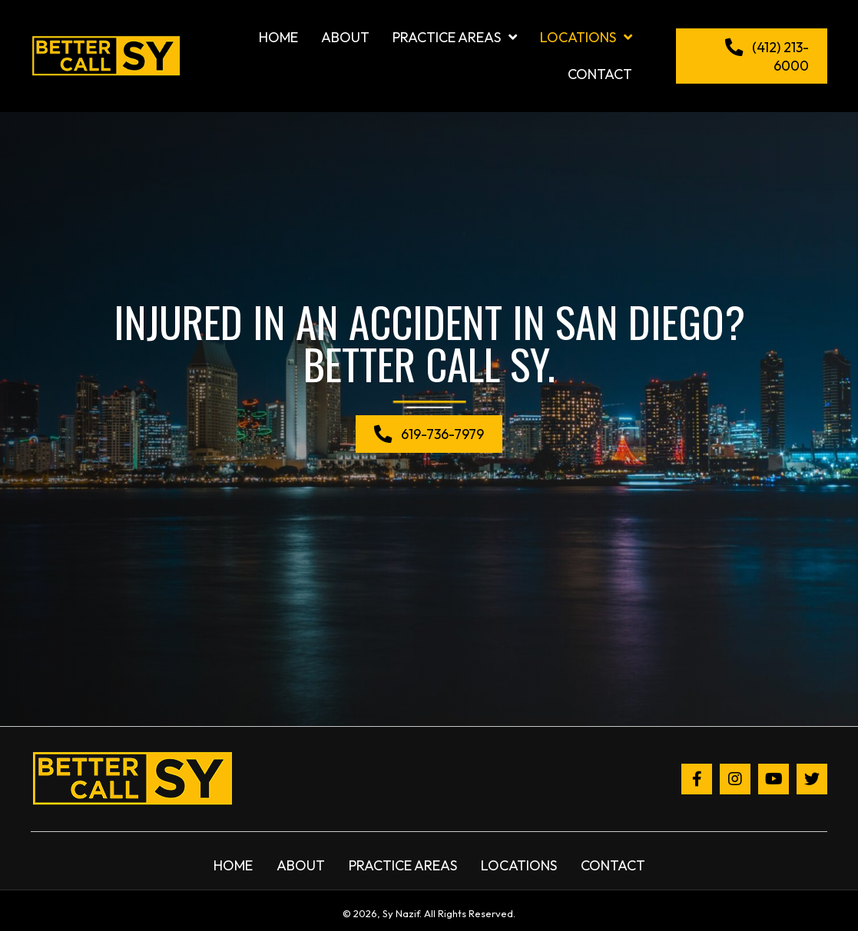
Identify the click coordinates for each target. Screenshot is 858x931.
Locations (519, 865)
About (301, 865)
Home (233, 865)
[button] (751, 56)
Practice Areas (403, 865)
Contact (613, 865)
